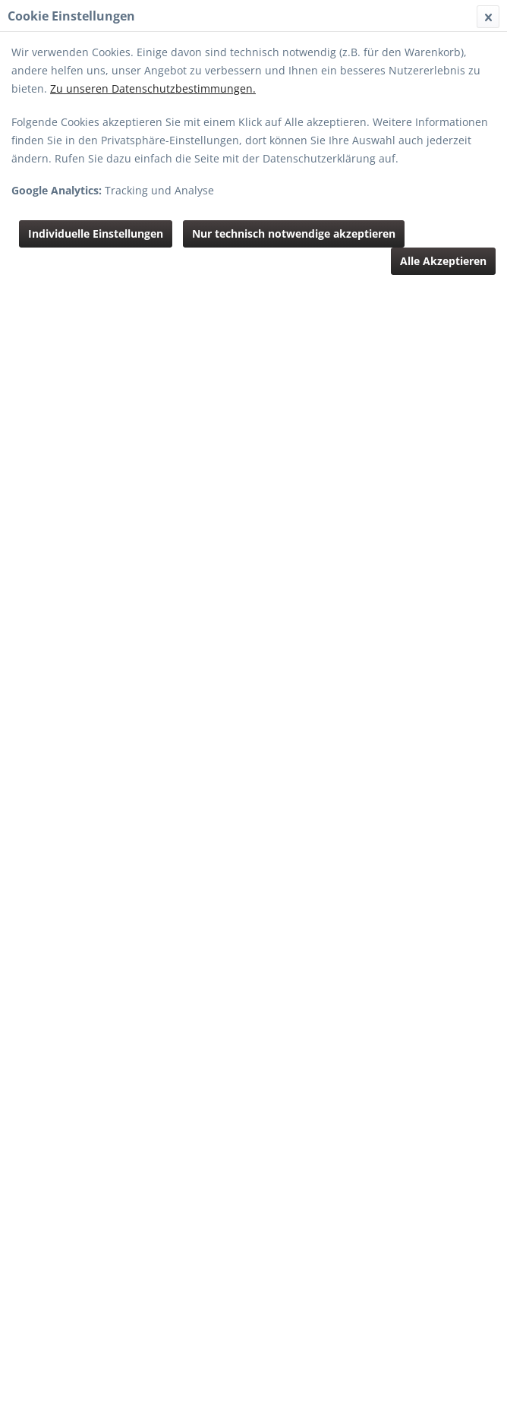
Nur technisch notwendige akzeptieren (293, 233)
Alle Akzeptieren (443, 261)
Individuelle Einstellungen (95, 233)
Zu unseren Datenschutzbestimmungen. (153, 88)
